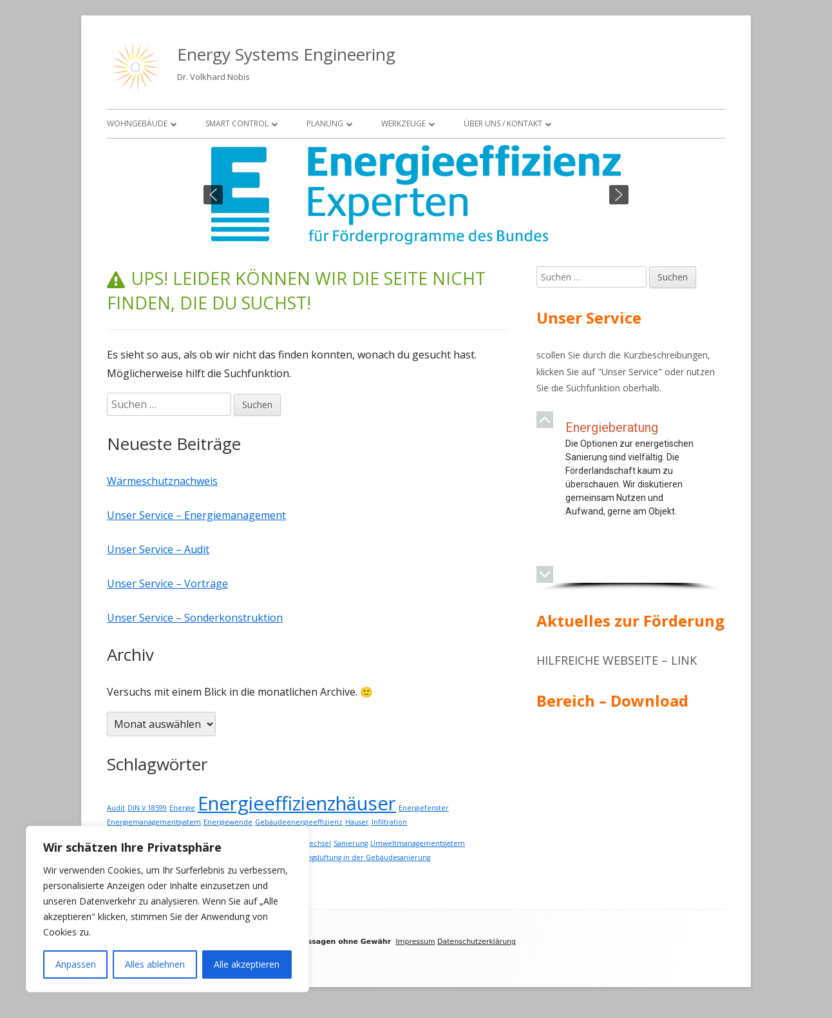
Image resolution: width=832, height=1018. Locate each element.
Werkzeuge (403, 123)
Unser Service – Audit (158, 549)
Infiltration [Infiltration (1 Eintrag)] (389, 822)
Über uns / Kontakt (503, 123)
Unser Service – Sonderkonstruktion (195, 618)
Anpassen (75, 964)
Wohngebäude (137, 123)
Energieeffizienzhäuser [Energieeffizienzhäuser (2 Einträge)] (297, 803)
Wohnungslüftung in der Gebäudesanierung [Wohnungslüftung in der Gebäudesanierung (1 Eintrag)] (356, 857)
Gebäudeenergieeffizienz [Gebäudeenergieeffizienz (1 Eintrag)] (299, 822)
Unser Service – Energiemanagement (196, 515)
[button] (213, 194)
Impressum (415, 941)
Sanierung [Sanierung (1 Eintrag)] (351, 843)
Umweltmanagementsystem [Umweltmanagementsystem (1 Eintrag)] (417, 843)
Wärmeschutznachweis (162, 481)
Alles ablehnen (155, 964)
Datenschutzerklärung (476, 941)
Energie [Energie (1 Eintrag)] (182, 807)
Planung (325, 123)
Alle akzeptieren (246, 964)
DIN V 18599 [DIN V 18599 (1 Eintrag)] (147, 807)
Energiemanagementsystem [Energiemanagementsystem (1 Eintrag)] (154, 822)
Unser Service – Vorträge (167, 583)
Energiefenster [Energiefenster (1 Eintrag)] (424, 807)
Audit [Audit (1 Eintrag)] (116, 807)
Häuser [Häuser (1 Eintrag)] (357, 822)
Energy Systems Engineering (286, 54)
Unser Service (629, 372)
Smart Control (237, 123)
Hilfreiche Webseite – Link (616, 660)
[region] (416, 194)
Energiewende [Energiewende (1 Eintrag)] (227, 822)
